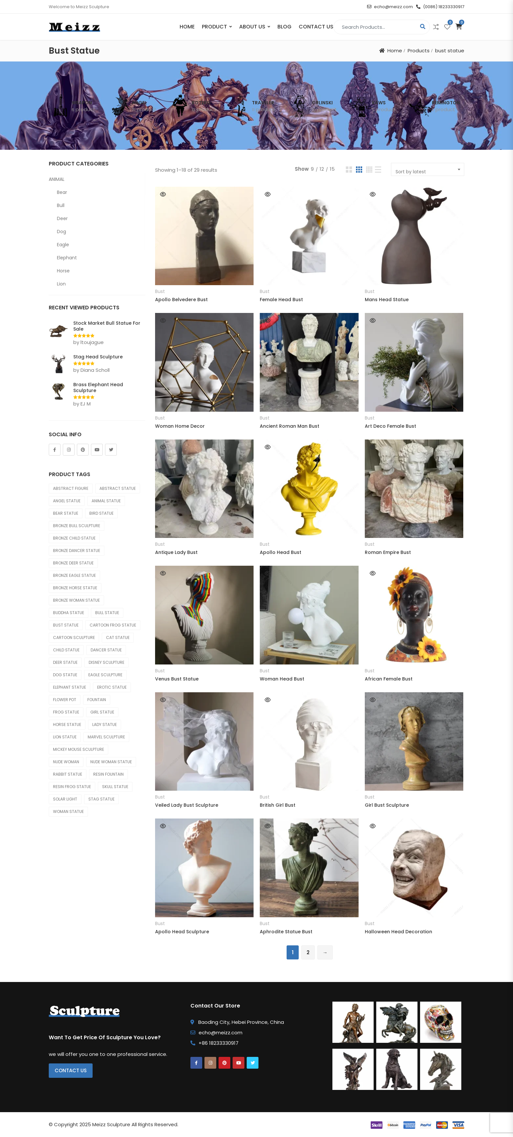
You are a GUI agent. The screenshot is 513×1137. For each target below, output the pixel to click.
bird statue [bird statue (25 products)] (101, 513)
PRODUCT (214, 26)
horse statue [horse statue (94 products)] (67, 724)
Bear (62, 192)
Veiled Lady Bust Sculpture (186, 805)
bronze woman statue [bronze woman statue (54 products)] (76, 600)
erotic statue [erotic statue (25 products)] (112, 687)
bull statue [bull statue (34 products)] (107, 612)
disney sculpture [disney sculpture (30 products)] (106, 662)
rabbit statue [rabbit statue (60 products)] (67, 774)
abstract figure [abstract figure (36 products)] (70, 488)
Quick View (163, 194)
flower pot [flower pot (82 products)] (64, 699)
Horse (63, 270)
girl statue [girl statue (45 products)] (102, 712)
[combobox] (427, 169)
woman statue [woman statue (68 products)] (68, 811)
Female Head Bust (281, 299)
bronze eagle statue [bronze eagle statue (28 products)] (74, 575)
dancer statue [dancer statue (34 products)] (106, 650)
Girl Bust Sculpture (387, 805)
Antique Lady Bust (176, 552)
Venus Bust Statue (177, 679)
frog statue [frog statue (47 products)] (66, 712)
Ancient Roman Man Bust (289, 426)
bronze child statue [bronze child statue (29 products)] (74, 538)
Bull (60, 205)
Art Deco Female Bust (390, 426)
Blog (284, 26)
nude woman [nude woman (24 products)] (66, 762)
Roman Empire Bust (388, 552)
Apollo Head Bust (280, 552)
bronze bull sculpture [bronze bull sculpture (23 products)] (76, 525)
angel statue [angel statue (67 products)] (66, 501)
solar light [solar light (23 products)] (65, 799)
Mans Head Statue (387, 299)
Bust (160, 291)
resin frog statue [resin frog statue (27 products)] (72, 786)
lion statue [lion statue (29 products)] (65, 737)
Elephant (67, 257)
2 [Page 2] (308, 952)
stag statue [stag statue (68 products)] (101, 799)
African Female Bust (389, 679)
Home (187, 26)
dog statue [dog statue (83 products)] (65, 675)
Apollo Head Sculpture (182, 931)
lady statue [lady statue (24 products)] (104, 724)
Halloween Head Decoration (398, 931)
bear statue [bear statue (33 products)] (65, 513)
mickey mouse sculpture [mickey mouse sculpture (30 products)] (78, 749)
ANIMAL (56, 179)
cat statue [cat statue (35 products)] (118, 637)
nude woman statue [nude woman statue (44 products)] (111, 762)
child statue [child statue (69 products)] (66, 650)
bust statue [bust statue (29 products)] (66, 625)
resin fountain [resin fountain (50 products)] (108, 774)
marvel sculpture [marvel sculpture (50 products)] (106, 737)
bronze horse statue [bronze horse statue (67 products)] (75, 588)
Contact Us (316, 26)
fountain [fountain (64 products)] (96, 699)
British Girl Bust (277, 805)
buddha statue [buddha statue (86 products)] (68, 612)
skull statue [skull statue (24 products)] (115, 786)
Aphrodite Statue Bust (286, 931)
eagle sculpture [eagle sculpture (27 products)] (105, 675)
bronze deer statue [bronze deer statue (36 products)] (73, 563)
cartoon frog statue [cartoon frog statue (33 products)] (113, 625)
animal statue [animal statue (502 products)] (106, 501)
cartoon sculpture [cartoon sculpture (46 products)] (74, 637)
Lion (61, 284)
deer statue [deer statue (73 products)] (65, 662)
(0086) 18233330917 (440, 7)
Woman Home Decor (180, 426)
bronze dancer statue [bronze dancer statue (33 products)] (76, 550)
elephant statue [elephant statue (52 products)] (69, 687)
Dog (61, 231)
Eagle (63, 244)
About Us (252, 26)
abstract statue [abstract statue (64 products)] (117, 488)
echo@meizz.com (390, 7)
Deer (62, 218)
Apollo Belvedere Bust (181, 299)
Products (419, 50)
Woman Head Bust (282, 679)
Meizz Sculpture (111, 1124)
